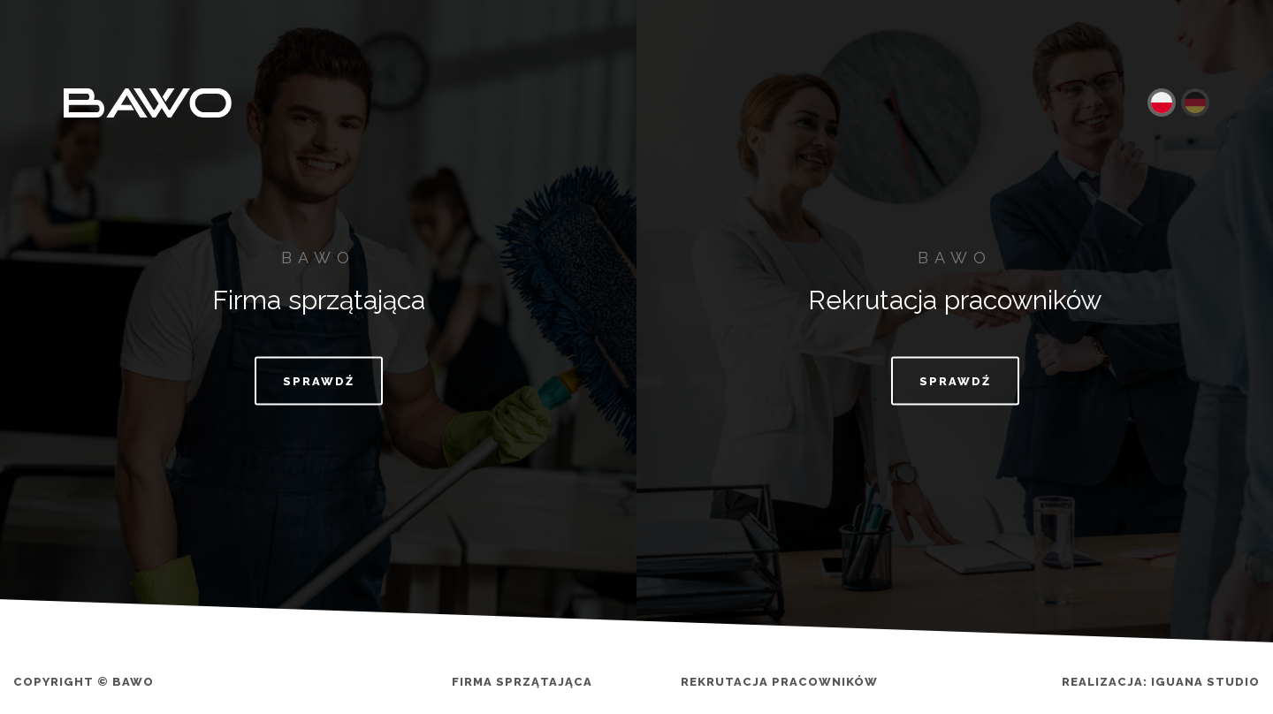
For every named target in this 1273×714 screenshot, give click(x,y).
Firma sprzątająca (522, 681)
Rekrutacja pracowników (779, 681)
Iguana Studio (1205, 681)
